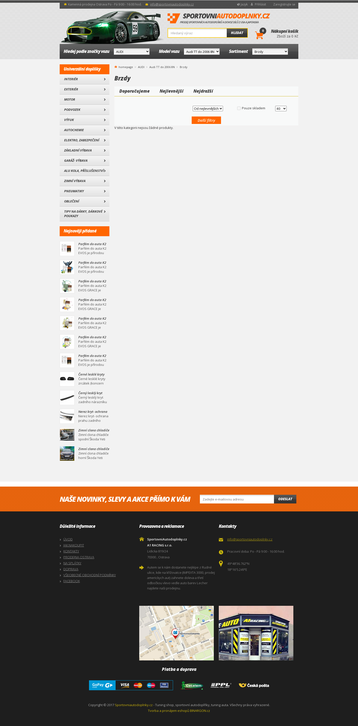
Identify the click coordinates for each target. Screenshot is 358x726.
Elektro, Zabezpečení (81, 140)
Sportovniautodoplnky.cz (134, 705)
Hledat (237, 33)
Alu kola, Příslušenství (84, 170)
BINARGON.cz (200, 710)
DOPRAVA (70, 569)
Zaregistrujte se (284, 4)
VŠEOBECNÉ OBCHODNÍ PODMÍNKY (89, 575)
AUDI (141, 67)
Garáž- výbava (76, 160)
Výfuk (69, 119)
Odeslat (285, 499)
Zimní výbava (75, 181)
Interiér (71, 79)
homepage (126, 66)
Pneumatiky (74, 191)
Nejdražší (203, 91)
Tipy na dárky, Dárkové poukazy (83, 213)
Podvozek (72, 109)
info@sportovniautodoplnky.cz (172, 4)
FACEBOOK (71, 581)
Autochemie (74, 130)
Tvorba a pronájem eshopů (168, 710)
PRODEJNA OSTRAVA (78, 557)
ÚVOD (68, 539)
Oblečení (71, 201)
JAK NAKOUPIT (73, 545)
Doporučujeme (134, 91)
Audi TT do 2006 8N (162, 67)
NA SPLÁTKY (72, 563)
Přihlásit (260, 4)
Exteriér (71, 89)
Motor (69, 99)
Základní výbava (78, 150)
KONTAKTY (71, 551)
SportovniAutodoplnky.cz (219, 18)
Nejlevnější (171, 91)
